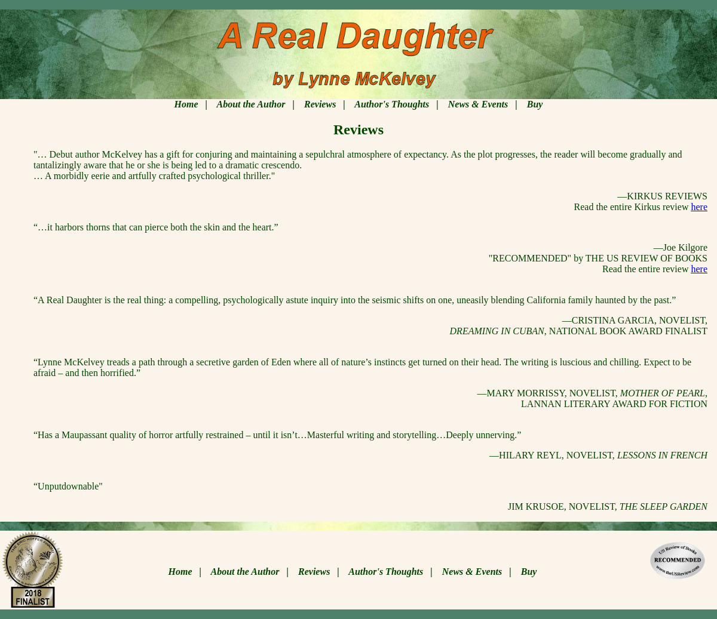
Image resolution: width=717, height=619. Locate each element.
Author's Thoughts (391, 104)
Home (186, 104)
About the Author (250, 104)
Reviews (320, 104)
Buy (535, 104)
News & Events (478, 104)
